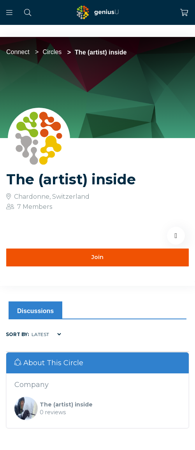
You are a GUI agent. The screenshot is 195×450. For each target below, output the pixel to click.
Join (97, 257)
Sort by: (17, 334)
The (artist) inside (66, 404)
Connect (18, 52)
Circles (51, 52)
